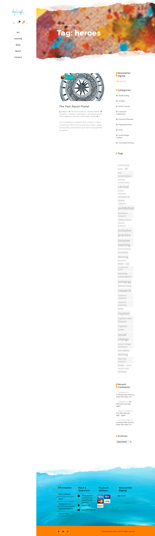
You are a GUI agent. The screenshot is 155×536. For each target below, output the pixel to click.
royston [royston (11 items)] (124, 313)
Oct (69, 77)
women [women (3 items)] (128, 365)
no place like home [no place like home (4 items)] (123, 268)
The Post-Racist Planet (74, 106)
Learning (18, 39)
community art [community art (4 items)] (124, 197)
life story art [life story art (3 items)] (122, 260)
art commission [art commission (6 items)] (124, 174)
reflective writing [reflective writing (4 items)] (124, 286)
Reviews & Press (65, 504)
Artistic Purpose (124, 106)
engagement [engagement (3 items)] (122, 203)
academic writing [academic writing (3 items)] (123, 165)
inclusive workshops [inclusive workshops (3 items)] (124, 249)
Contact (18, 57)
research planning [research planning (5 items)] (122, 303)
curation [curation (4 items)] (121, 200)
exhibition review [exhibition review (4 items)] (124, 220)
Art (18, 32)
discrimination (81, 114)
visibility (93, 116)
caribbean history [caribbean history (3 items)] (123, 182)
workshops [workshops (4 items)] (122, 372)
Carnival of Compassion (78, 111)
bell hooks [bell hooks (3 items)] (121, 180)
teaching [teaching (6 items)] (123, 354)
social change (84, 116)
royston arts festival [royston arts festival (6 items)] (125, 320)
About (18, 51)
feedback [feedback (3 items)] (121, 223)
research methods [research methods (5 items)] (122, 297)
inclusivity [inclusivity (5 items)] (123, 252)
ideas (61, 116)
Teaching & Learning (126, 143)
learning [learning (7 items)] (123, 256)
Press (121, 130)
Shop (18, 45)
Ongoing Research (93, 111)
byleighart (64, 111)
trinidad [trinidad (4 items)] (121, 365)
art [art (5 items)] (126, 168)
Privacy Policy (64, 513)
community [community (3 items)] (121, 194)
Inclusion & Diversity (126, 119)
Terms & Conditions (66, 509)
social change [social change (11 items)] (123, 336)
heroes (99, 114)
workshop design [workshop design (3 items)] (123, 368)
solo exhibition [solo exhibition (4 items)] (123, 350)
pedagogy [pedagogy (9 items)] (124, 281)
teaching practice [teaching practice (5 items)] (122, 360)
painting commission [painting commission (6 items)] (124, 275)
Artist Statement (64, 494)
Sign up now (121, 81)
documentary (91, 114)
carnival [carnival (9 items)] (123, 187)
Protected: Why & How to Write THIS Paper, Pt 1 (125, 396)
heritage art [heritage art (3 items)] (122, 226)
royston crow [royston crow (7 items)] (122, 327)
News (61, 499)
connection (71, 114)
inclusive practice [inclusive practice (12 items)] (124, 232)
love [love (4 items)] (127, 264)
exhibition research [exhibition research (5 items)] (123, 214)
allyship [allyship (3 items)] (120, 169)
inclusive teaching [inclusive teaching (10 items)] (124, 242)
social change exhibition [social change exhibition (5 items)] (124, 345)
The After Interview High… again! (124, 403)
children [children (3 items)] (121, 191)
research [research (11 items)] (124, 290)
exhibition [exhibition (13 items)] (126, 208)
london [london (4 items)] (121, 264)
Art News (122, 101)
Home (59, 25)
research (76, 116)
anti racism (63, 114)
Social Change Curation (122, 136)
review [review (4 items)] (120, 309)
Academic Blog (124, 95)
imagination (68, 116)
